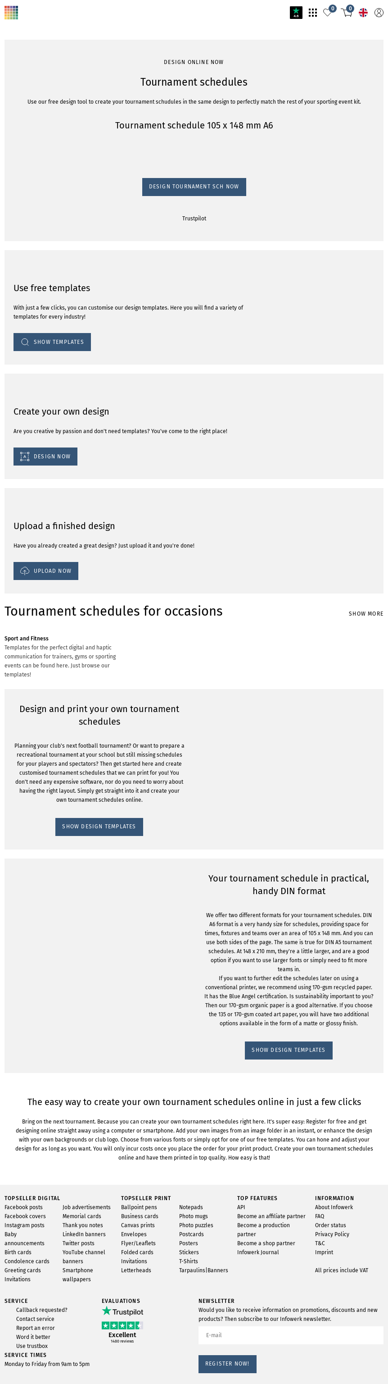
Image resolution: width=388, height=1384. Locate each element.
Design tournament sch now (44, 127)
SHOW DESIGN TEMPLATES (47, 625)
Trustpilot (18, 136)
